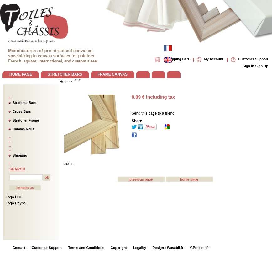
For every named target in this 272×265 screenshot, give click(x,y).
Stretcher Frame (26, 120)
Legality (139, 248)
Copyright (119, 248)
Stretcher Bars (24, 103)
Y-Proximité (199, 248)
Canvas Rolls (23, 129)
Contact (19, 248)
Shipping (20, 155)
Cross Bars (22, 111)
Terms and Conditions (86, 248)
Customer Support (47, 248)
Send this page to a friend (153, 113)
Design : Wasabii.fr (167, 248)
